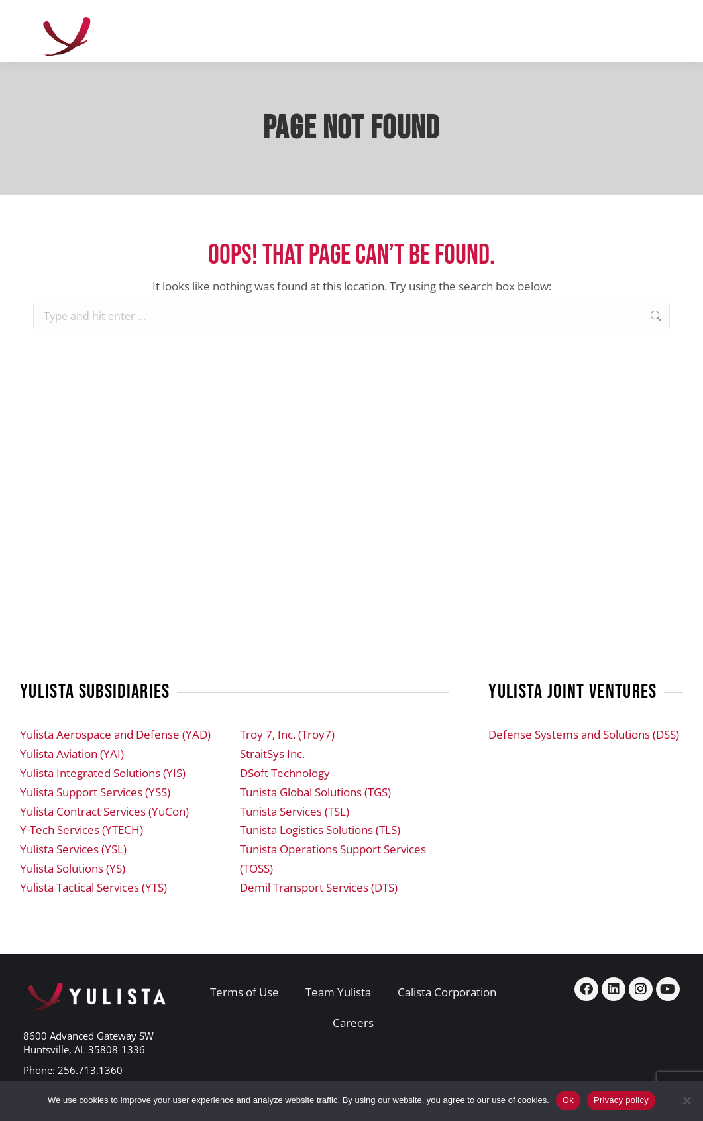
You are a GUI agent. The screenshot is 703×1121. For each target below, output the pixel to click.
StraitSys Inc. (272, 753)
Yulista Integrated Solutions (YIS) (103, 772)
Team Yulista (338, 992)
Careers (353, 1022)
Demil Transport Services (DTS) (319, 887)
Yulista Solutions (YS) (72, 868)
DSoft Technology (285, 772)
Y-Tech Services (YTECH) (81, 829)
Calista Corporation (447, 992)
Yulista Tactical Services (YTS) (93, 887)
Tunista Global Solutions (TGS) (315, 792)
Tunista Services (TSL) (294, 811)
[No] (686, 1100)
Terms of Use (244, 992)
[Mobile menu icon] (656, 31)
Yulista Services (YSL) (73, 849)
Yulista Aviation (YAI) (72, 753)
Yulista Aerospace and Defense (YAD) (115, 734)
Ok (568, 1100)
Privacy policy (621, 1100)
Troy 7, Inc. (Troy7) (287, 734)
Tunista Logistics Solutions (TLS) (320, 829)
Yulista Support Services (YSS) (95, 792)
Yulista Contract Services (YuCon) (104, 811)
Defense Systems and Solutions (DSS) (583, 734)
